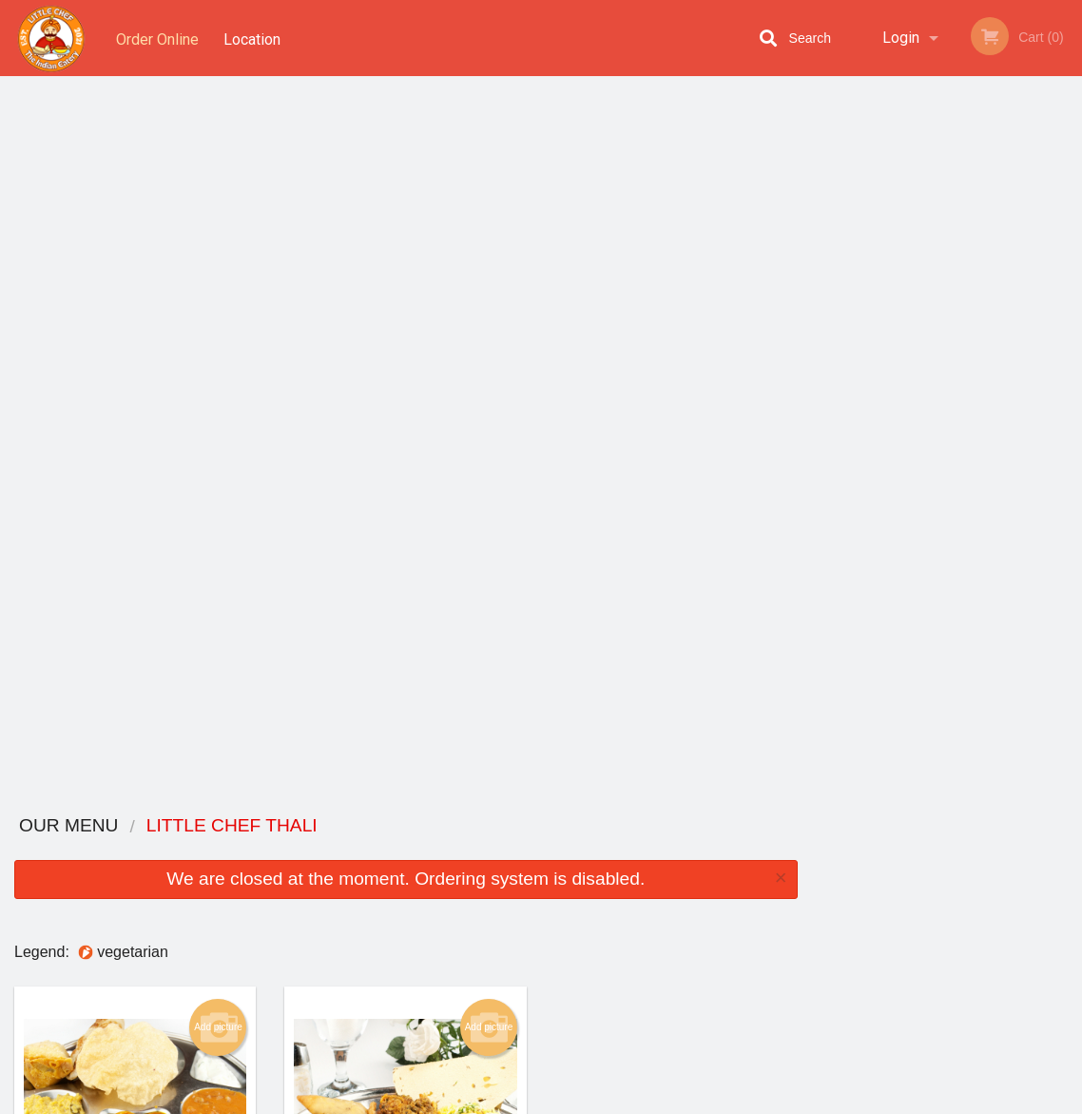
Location (254, 38)
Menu (491, 859)
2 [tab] (904, 413)
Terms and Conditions (693, 883)
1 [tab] (875, 413)
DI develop (570, 1049)
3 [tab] (932, 413)
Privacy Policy (672, 906)
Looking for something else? (405, 751)
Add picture (218, 306)
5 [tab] (989, 413)
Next (1067, 279)
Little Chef (128, 835)
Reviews (657, 859)
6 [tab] (1018, 413)
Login (900, 38)
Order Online (157, 38)
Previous (826, 279)
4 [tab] (961, 413)
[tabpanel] (947, 268)
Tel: (850, 906)
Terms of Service (573, 1100)
